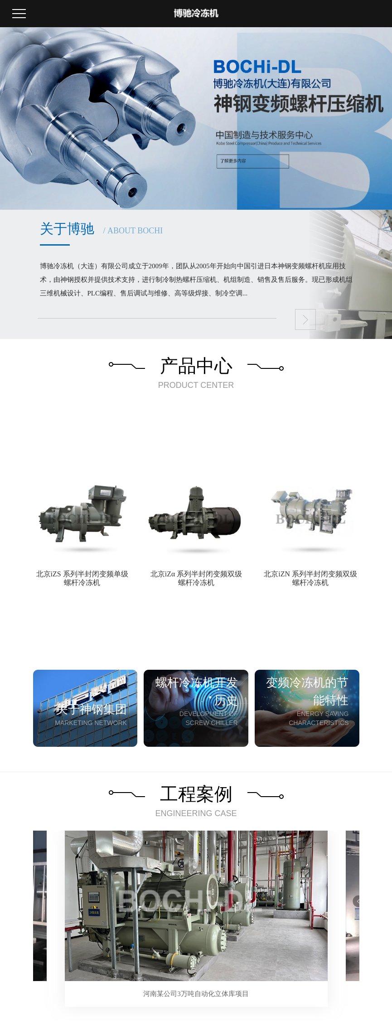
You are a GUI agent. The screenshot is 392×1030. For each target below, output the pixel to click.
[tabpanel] (196, 919)
